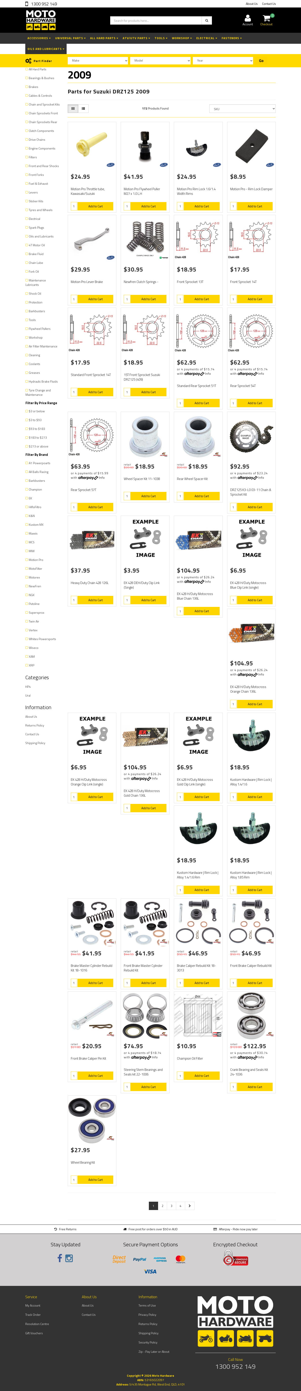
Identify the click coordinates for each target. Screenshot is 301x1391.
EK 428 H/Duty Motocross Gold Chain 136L (142, 793)
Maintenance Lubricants (36, 282)
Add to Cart (95, 206)
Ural (28, 695)
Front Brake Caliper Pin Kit (88, 1058)
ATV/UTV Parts (136, 38)
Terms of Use (147, 1305)
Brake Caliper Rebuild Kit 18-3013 (196, 968)
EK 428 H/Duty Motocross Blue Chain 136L (195, 596)
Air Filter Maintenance (43, 346)
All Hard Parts (104, 38)
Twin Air (34, 621)
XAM (32, 656)
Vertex (33, 630)
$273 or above (38, 446)
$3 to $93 (35, 420)
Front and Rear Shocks (44, 166)
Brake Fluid (36, 254)
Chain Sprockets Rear (43, 122)
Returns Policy (34, 725)
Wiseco (33, 647)
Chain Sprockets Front (43, 113)
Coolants (34, 363)
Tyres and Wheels (41, 210)
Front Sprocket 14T (243, 281)
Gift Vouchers (34, 1333)
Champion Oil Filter (190, 1058)
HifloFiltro (35, 507)
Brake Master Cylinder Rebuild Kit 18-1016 (91, 968)
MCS (32, 542)
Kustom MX (36, 524)
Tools (161, 38)
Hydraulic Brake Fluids (43, 381)
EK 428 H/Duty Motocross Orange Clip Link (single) (89, 782)
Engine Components (42, 148)
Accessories (39, 38)
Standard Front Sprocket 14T (91, 374)
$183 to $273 (38, 437)
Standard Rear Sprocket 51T (196, 385)
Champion (35, 489)
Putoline (34, 603)
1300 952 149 (43, 3)
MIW (32, 551)
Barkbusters (37, 311)
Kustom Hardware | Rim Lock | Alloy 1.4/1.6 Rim (197, 875)
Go (261, 61)
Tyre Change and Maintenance (38, 392)
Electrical (206, 38)
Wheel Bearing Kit (83, 1162)
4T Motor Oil (37, 245)
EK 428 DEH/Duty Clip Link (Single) (142, 585)
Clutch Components (41, 130)
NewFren (35, 586)
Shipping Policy (35, 743)
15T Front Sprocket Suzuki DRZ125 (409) (142, 377)
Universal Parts (70, 38)
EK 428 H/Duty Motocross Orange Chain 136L (248, 689)
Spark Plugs (36, 227)
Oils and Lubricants (45, 49)
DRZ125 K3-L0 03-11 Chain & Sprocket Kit (250, 492)
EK (30, 498)
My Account (32, 1305)
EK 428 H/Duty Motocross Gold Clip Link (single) (195, 782)
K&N (32, 515)
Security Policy (148, 1342)
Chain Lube (36, 262)
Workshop (182, 38)
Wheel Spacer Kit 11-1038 (142, 478)
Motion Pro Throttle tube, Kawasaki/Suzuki (88, 191)
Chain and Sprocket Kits (44, 104)
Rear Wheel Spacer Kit (192, 478)
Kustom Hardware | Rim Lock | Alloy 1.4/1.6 (251, 782)
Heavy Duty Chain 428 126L (90, 582)
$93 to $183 (37, 428)
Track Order (33, 1314)
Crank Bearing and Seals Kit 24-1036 (249, 1072)
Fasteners (232, 38)
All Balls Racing (38, 471)
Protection (35, 302)
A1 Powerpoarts (39, 463)
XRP (31, 665)
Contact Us (269, 3)
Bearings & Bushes (41, 78)
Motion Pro (36, 559)
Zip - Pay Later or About (154, 1351)
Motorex (34, 577)
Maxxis (33, 533)
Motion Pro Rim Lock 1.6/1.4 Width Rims (196, 191)
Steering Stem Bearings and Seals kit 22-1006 (143, 1072)
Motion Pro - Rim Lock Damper (251, 189)
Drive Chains (37, 139)
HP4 (28, 686)
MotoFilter (35, 568)
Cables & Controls (40, 95)
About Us (252, 3)
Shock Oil (35, 293)
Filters (33, 157)
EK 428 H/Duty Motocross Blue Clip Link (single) (248, 585)
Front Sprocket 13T (190, 281)
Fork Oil (34, 271)
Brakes (33, 86)
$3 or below (37, 411)
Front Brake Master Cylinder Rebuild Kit (143, 968)
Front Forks (36, 174)
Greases (34, 372)
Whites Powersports (42, 639)
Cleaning (34, 355)
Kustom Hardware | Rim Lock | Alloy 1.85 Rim (251, 875)
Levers (33, 192)
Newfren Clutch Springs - (141, 281)
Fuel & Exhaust (38, 183)
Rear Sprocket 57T (83, 489)
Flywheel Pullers (40, 328)
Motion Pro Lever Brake (87, 281)
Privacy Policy (147, 1314)
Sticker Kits (36, 201)
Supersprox (36, 612)
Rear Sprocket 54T (243, 385)
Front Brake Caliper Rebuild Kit (251, 965)
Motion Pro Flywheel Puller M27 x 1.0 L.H (142, 191)
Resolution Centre (37, 1324)
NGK (32, 595)
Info (208, 373)
